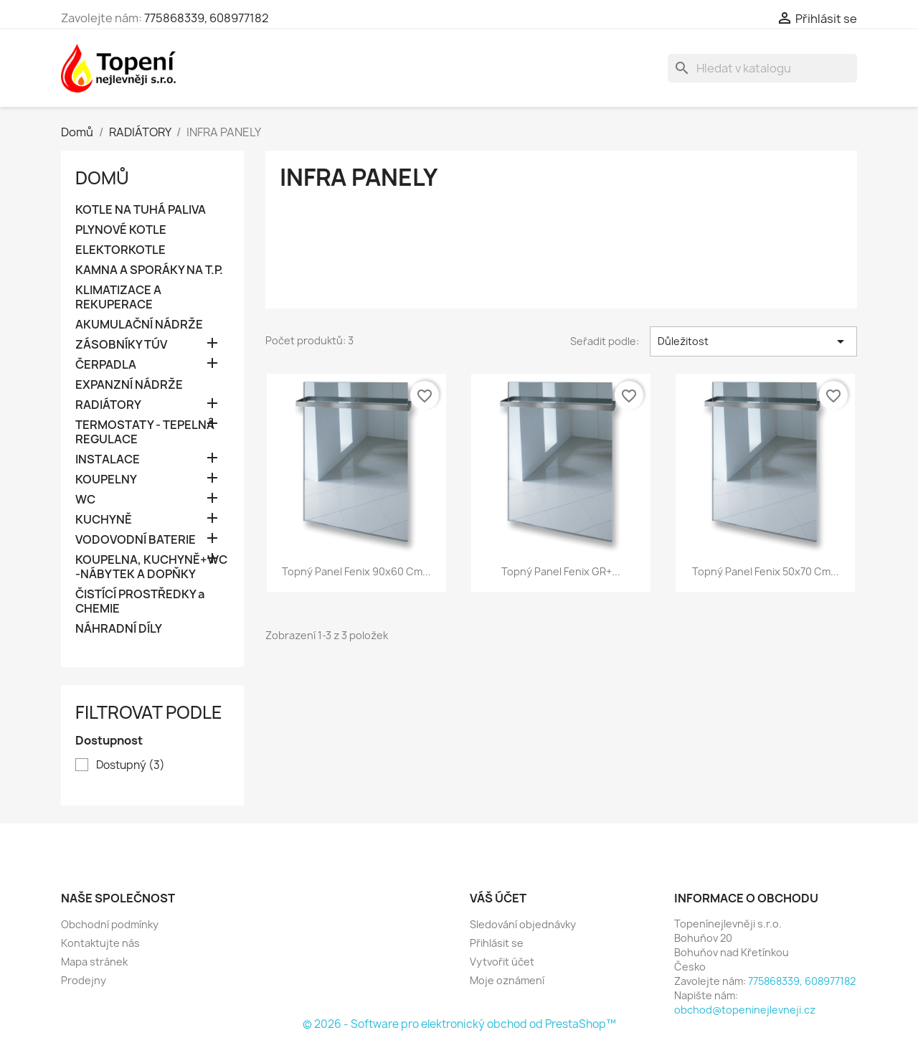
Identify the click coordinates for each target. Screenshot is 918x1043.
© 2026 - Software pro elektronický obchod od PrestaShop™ (459, 1024)
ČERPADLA (105, 364)
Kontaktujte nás (100, 943)
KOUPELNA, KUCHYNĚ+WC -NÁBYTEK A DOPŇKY (151, 567)
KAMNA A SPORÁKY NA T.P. (149, 270)
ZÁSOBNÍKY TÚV (121, 344)
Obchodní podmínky (109, 924)
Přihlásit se (497, 943)
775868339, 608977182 (206, 18)
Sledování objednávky (523, 924)
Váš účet (498, 898)
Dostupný (130, 765)
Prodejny (83, 980)
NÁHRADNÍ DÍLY (118, 628)
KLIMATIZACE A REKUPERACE (118, 297)
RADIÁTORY (108, 404)
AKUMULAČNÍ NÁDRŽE (139, 324)
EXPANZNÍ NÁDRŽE (129, 384)
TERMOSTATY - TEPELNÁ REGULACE (144, 432)
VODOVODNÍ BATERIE (135, 539)
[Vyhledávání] (762, 68)
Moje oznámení (507, 980)
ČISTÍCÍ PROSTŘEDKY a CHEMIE (139, 601)
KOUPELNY (106, 479)
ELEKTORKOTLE (120, 250)
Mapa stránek (94, 961)
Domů (102, 178)
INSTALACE (107, 459)
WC (85, 499)
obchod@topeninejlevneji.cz (744, 1009)
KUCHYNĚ (103, 519)
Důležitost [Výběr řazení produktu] (753, 341)
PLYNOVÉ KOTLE (120, 229)
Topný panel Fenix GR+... (560, 571)
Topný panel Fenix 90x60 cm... (356, 571)
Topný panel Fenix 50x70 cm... (765, 571)
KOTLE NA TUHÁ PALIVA (140, 209)
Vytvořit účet (502, 961)
